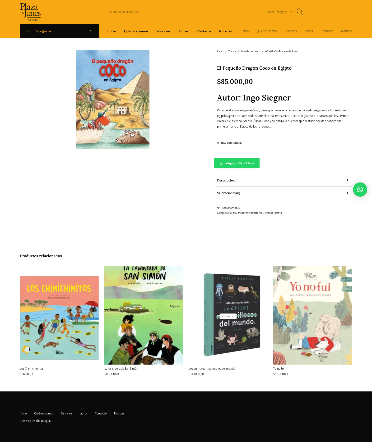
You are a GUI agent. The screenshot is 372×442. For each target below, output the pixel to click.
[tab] (284, 180)
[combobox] (277, 12)
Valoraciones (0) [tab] (228, 193)
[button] (284, 163)
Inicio (220, 51)
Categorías (45, 31)
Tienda (232, 51)
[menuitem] (111, 31)
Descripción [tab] (226, 180)
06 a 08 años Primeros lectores (281, 51)
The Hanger (43, 420)
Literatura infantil (250, 51)
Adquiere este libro (239, 163)
